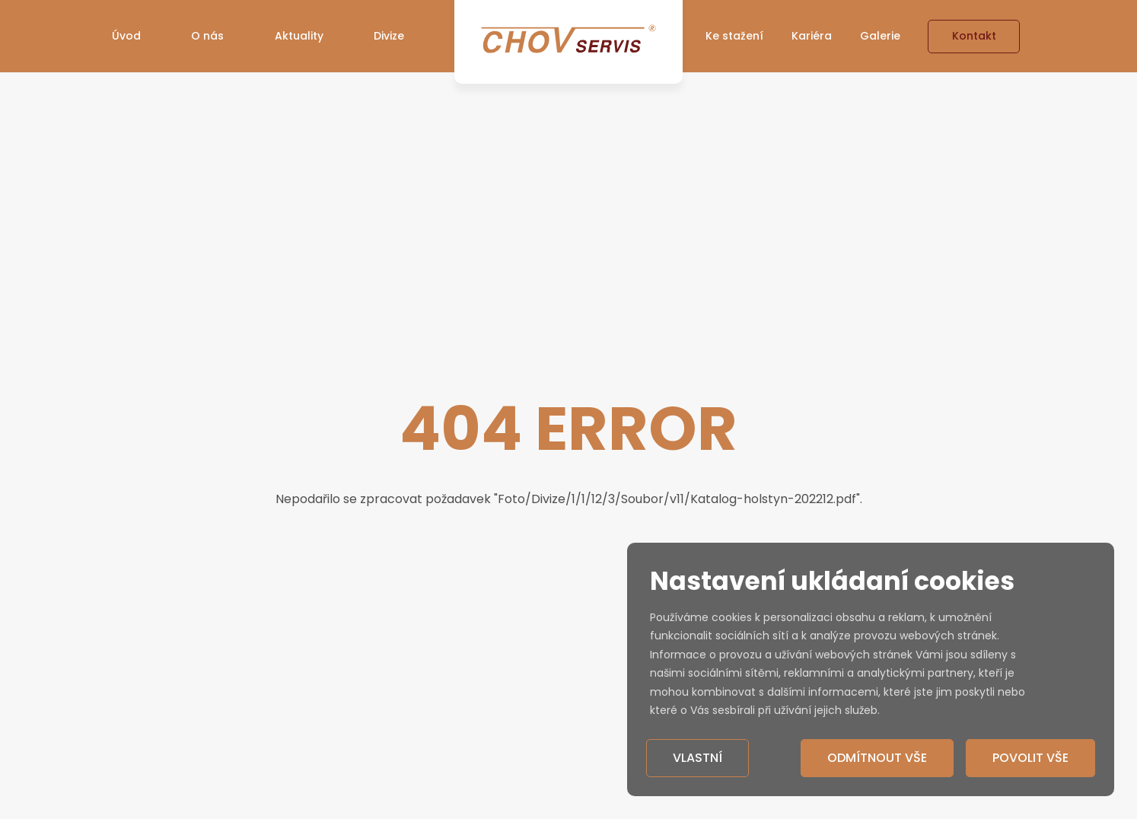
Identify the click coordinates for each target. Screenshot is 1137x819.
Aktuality (299, 35)
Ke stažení (734, 35)
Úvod (126, 35)
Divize (389, 35)
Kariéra (811, 35)
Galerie (880, 35)
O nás (207, 35)
